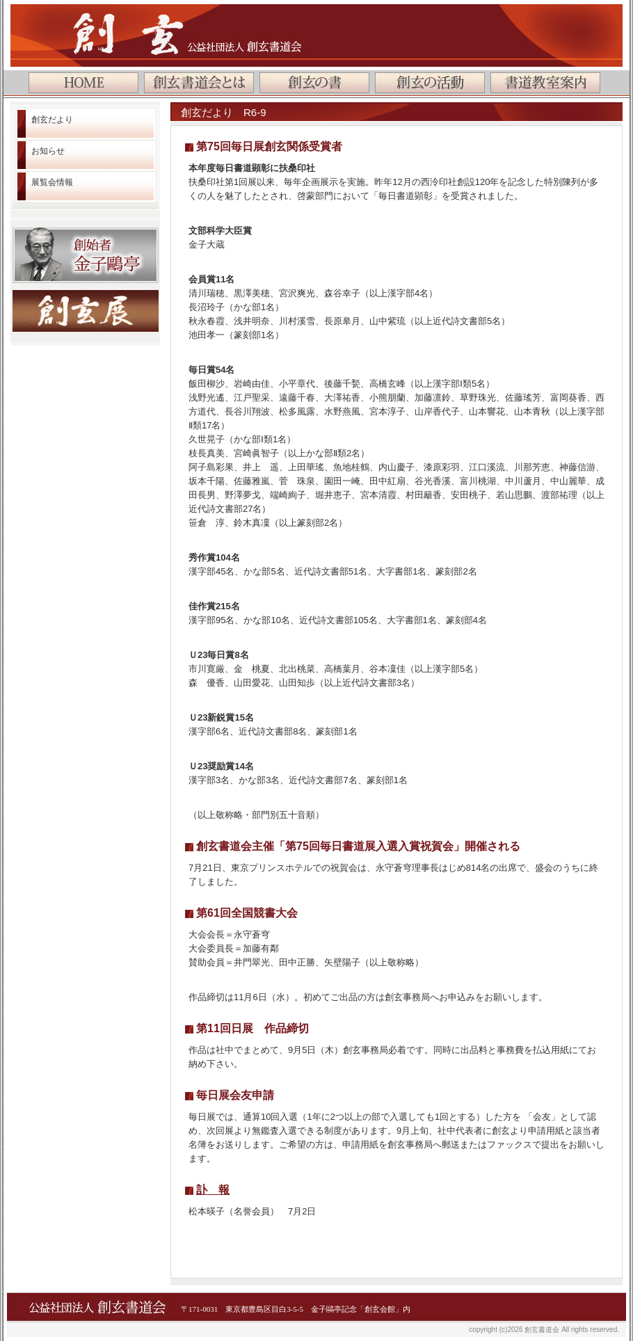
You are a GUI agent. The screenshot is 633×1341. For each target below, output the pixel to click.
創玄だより (52, 120)
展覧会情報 (52, 182)
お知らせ (48, 151)
